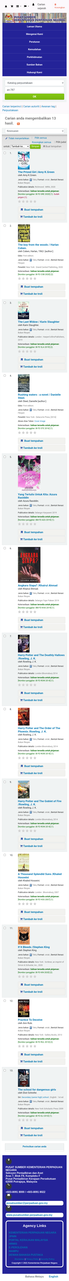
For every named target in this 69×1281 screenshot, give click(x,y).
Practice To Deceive (30, 1019)
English (53, 1276)
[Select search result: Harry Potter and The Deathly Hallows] (5, 636)
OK (34, 96)
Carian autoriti (31, 106)
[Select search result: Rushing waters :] (5, 376)
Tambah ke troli (31, 216)
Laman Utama (34, 26)
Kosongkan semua (41, 142)
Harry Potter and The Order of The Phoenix (39, 729)
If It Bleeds (34, 947)
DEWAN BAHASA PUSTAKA (26, 1254)
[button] (11, 6)
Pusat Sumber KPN (6, 6)
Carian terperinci (11, 106)
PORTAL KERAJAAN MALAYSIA (28, 1240)
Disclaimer (19, 1259)
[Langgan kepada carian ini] (18, 123)
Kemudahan (34, 49)
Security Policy (47, 1259)
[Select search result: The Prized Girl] (5, 153)
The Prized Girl (36, 172)
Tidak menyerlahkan (17, 138)
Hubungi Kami (34, 72)
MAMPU (13, 1251)
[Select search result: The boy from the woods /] (5, 226)
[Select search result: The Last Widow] (5, 303)
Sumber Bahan (35, 64)
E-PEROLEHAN (18, 1247)
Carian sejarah (42, 6)
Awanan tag (48, 106)
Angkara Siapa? (37, 585)
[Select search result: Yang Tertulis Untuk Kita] (5, 457)
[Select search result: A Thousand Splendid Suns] (5, 855)
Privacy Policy (32, 1259)
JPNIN (12, 1236)
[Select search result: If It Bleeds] (5, 928)
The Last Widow (39, 321)
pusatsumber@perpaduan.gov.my (27, 1203)
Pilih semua (41, 138)
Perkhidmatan (34, 57)
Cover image (39, 421)
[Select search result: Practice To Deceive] (5, 1001)
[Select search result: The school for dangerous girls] (5, 1070)
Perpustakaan (10, 110)
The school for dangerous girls (37, 1089)
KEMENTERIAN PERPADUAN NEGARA (32, 1232)
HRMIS (13, 1243)
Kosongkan (60, 6)
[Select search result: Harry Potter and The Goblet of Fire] (5, 782)
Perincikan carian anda (34, 1146)
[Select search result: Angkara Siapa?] (5, 548)
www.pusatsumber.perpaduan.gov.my (29, 1215)
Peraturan (34, 41)
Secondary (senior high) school (35, 1097)
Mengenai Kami (34, 34)
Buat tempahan (31, 209)
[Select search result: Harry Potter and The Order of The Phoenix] (5, 709)
